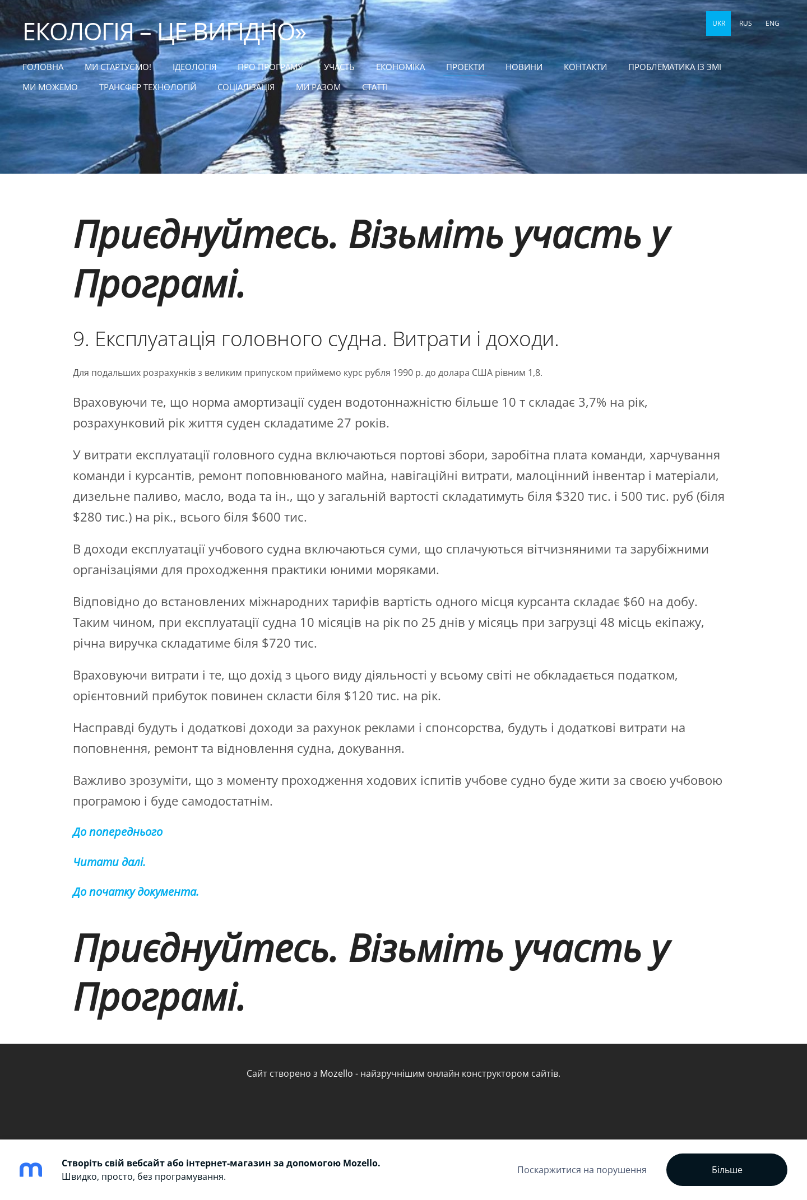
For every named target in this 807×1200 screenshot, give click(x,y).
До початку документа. (136, 891)
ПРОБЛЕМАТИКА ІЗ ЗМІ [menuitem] (674, 66)
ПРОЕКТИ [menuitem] (465, 66)
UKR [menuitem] (718, 23)
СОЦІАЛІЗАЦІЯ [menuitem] (246, 86)
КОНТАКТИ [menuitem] (585, 66)
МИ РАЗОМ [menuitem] (318, 86)
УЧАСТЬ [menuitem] (339, 66)
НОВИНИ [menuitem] (523, 66)
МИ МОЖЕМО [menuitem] (50, 86)
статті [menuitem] (375, 86)
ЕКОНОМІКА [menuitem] (400, 66)
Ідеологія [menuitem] (194, 66)
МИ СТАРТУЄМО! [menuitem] (118, 66)
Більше (727, 1170)
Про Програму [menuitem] (270, 66)
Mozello (336, 1073)
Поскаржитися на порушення (582, 1170)
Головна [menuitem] (42, 66)
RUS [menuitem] (745, 23)
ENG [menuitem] (773, 23)
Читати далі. (109, 861)
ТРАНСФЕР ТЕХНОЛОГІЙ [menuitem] (147, 86)
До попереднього (118, 831)
